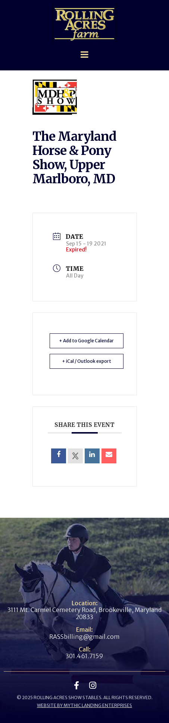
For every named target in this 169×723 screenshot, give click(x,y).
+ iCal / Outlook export (86, 361)
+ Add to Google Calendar (86, 340)
